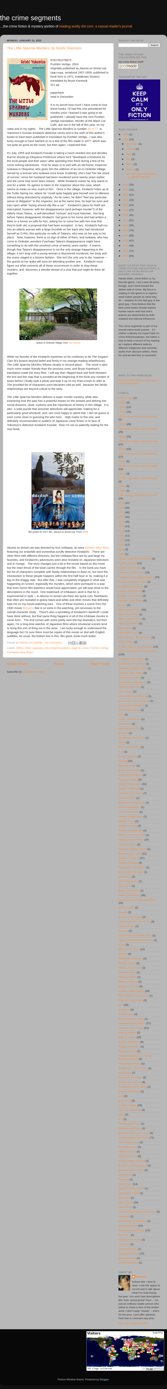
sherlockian (125, 1174)
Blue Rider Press (128, 632)
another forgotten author (132, 581)
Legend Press (126, 926)
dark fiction (124, 723)
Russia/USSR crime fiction (133, 1133)
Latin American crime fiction (134, 921)
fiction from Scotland (130, 774)
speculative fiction (128, 1193)
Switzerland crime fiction (132, 1221)
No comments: (54, 642)
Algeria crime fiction (129, 567)
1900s (122, 402)
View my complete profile (133, 1323)
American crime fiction (131, 572)
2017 (126, 220)
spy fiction (124, 1197)
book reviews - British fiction (134, 637)
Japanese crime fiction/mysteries (51, 648)
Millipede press (127, 972)
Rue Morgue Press (129, 1123)
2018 (126, 215)
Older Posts (100, 664)
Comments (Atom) (33, 671)
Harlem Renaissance (130, 816)
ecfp (121, 751)
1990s (122, 490)
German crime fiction (130, 793)
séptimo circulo (127, 1151)
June (129, 154)
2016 (126, 225)
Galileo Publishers (129, 788)
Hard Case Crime (128, 811)
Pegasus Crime (127, 1051)
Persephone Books (129, 1063)
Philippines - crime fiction (132, 1068)
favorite (122, 761)
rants (121, 1114)
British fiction (125, 642)
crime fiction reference (131, 705)
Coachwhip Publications (132, 682)
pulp (121, 1096)
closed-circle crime (129, 677)
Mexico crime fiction (130, 967)
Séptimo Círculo (127, 1156)
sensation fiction (127, 1146)
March (130, 164)
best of (122, 605)
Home (59, 664)
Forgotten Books (128, 779)
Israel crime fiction (129, 890)
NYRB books (125, 1014)
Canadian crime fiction (131, 659)
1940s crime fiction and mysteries (137, 441)
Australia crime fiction (130, 586)
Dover (121, 742)
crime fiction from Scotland (133, 700)
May (128, 159)
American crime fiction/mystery (136, 577)
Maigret (122, 953)
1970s (122, 473)
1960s (122, 461)
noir (120, 1004)
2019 (126, 210)
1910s (122, 407)
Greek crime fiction (129, 807)
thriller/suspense (127, 1225)
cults (121, 714)
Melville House (127, 963)
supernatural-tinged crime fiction (137, 1211)
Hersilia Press (126, 821)
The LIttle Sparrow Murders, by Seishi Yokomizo (44, 48)
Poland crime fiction (129, 1082)
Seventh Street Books (131, 1170)
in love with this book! (130, 872)
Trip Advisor (75, 342)
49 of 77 (93, 128)
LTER (121, 944)
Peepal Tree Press (129, 1046)
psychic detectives (129, 1091)
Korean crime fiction (130, 916)
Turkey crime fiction (129, 1239)
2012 (126, 245)
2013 (126, 240)
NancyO (141, 1276)
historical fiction (127, 844)
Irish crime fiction (128, 881)
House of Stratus (128, 862)
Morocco (28, 608)
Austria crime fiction (129, 591)
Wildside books (127, 1258)
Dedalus (123, 733)
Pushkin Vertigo (99, 648)
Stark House (125, 1202)
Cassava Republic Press (132, 668)
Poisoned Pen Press (130, 1077)
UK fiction (124, 1244)
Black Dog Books (128, 623)
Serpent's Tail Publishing (132, 1165)
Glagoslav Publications (131, 802)
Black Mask (125, 628)
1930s (122, 424)
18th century (125, 397)
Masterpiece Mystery (130, 958)
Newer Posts (17, 664)
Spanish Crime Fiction (131, 1188)
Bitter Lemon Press (129, 609)
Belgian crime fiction (130, 595)
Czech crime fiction (129, 719)
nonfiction (124, 1009)
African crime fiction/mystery (134, 558)
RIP (120, 1119)
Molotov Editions (128, 981)
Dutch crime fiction (129, 747)
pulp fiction (124, 1100)
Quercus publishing (129, 1109)
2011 (126, 250)
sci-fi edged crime (128, 1142)
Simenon (123, 1179)
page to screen (80, 648)
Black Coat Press (128, 614)
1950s (19, 648)
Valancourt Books (128, 1253)
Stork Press (125, 1207)
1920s (122, 411)
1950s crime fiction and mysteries (137, 453)
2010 (126, 255)
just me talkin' (126, 907)
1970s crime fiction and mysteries (137, 478)
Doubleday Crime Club (131, 737)
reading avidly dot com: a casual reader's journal (95, 26)
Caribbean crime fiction (131, 663)
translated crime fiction (20, 652)
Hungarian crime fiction (131, 867)
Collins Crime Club (129, 686)
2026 (126, 134)
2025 (126, 139)
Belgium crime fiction (130, 600)
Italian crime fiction (129, 895)
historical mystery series (132, 849)
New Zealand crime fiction (133, 995)
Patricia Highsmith (129, 1041)
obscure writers (127, 1032)
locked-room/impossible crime (135, 940)
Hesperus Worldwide (130, 830)
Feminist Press (127, 765)
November (132, 143)
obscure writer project (131, 1027)
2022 (126, 194)
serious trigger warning (131, 1160)
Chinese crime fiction (130, 672)
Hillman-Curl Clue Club (131, 835)
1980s (122, 486)
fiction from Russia (129, 770)
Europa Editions (127, 756)
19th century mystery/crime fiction (137, 495)
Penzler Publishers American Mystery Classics (135, 1057)
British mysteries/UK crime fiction (137, 651)
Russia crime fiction (129, 1128)
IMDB (85, 532)
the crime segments (30, 18)
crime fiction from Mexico (132, 696)
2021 (126, 199)
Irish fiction (124, 885)
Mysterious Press (128, 986)
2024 (28, 648)
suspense (124, 1216)
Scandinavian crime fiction (133, 1137)
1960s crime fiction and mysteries (137, 465)
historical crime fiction (131, 839)
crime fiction (125, 691)
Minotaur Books (127, 977)
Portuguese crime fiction (132, 1086)
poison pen (124, 1072)
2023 (126, 189)
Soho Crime (125, 1184)
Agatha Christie (127, 563)
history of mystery (128, 858)
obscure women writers (131, 1023)
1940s (122, 436)
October (131, 148)
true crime (124, 1234)
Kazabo (122, 912)
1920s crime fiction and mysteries (137, 416)
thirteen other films (97, 547)
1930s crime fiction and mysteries (137, 428)
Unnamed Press (127, 1248)
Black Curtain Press (130, 618)
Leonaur (123, 930)
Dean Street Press (129, 728)
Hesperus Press (127, 825)
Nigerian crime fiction (130, 1000)
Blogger (104, 1379)
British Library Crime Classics (135, 646)
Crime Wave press (129, 709)
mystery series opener (131, 991)
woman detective (128, 1262)
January (131, 169)
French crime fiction (129, 784)
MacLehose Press (128, 949)
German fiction (127, 797)
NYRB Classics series (131, 1018)
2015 (126, 230)
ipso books (124, 876)
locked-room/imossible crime (135, 935)
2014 (126, 235)
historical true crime (129, 853)
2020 (126, 205)
